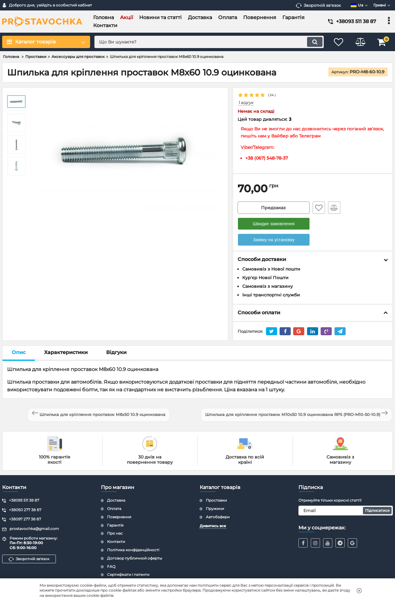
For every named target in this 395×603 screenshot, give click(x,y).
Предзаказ (273, 207)
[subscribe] (345, 510)
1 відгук (245, 102)
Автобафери (218, 517)
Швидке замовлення (273, 223)
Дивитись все (213, 526)
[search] (209, 42)
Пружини (215, 508)
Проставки (216, 500)
